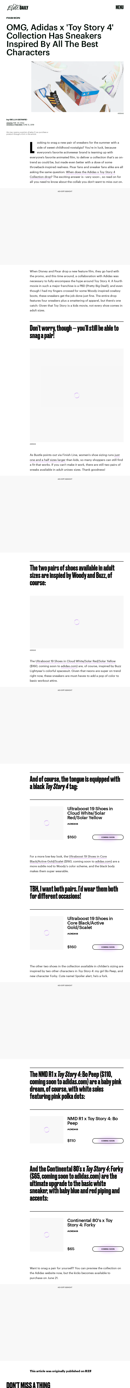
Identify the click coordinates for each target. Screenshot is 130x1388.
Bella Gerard (18, 120)
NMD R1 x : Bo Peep (68, 1074)
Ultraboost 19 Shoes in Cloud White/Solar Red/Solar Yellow (76, 661)
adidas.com (69, 666)
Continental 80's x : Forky (85, 1168)
